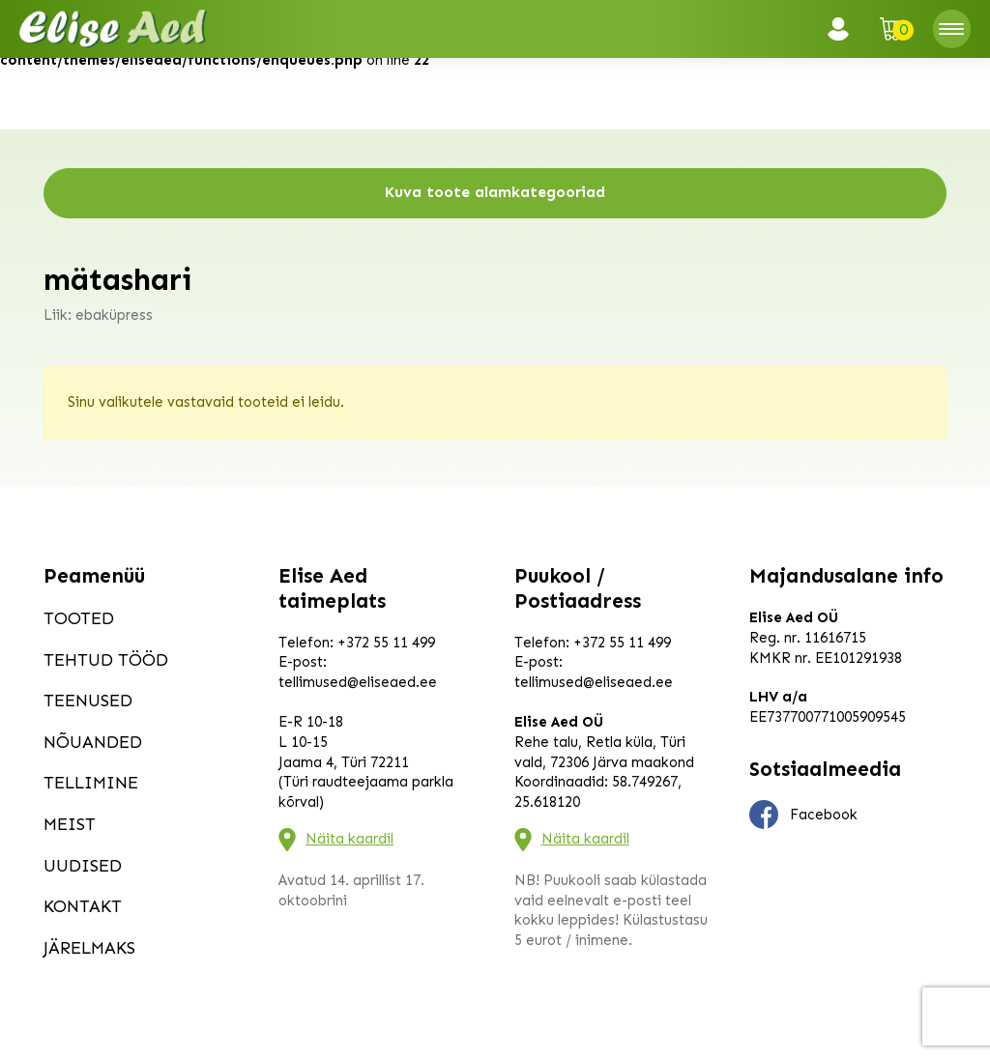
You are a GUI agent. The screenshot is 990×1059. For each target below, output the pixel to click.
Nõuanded (93, 742)
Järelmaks (89, 948)
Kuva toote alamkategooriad (495, 192)
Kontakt (83, 906)
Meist (70, 824)
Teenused (88, 700)
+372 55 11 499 (386, 642)
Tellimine (91, 782)
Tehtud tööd (106, 660)
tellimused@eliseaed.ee (357, 682)
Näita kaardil (349, 838)
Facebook (803, 814)
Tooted (79, 618)
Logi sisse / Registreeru (844, 29)
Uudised (83, 865)
